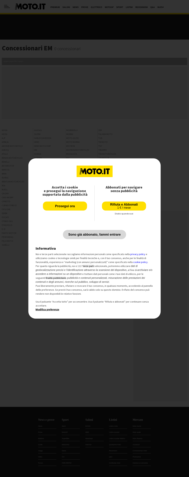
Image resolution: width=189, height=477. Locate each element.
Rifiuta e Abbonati (124, 206)
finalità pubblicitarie (56, 278)
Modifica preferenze (47, 309)
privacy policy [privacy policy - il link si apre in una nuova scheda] (137, 254)
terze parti (88, 266)
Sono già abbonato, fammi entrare (94, 234)
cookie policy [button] (140, 262)
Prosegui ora (65, 206)
